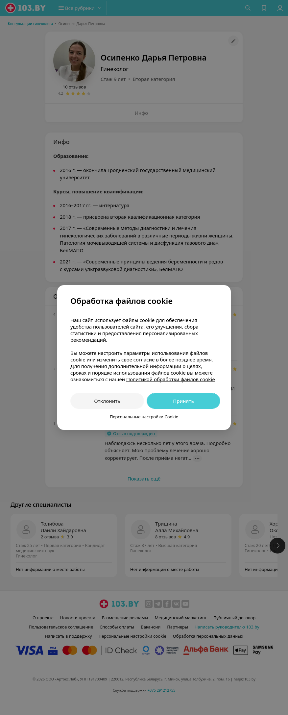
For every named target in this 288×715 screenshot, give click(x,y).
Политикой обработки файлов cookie (170, 379)
